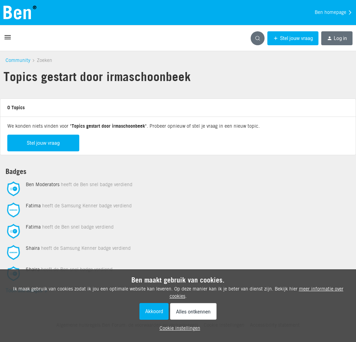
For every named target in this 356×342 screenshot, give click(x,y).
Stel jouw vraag (43, 145)
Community (18, 60)
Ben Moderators (42, 186)
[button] (7, 39)
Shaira (33, 250)
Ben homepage (334, 12)
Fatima (33, 207)
